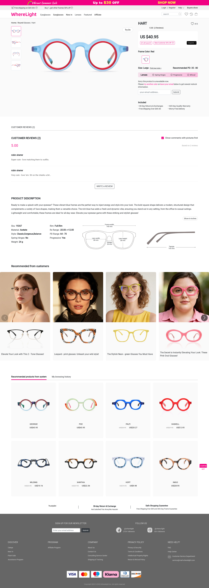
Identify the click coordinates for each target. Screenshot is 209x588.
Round (20, 22)
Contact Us (92, 551)
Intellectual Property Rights (138, 555)
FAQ (169, 547)
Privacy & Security (134, 547)
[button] (204, 318)
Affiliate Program (54, 547)
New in (69, 14)
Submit (176, 92)
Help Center (172, 551)
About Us (91, 547)
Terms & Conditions (135, 551)
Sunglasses (58, 14)
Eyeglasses (45, 14)
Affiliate (97, 14)
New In (10, 551)
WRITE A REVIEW (105, 186)
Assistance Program (15, 559)
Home (13, 22)
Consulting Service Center (97, 555)
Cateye (10, 547)
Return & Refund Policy (136, 559)
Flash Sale (12, 555)
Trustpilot (52, 506)
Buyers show (192, 7)
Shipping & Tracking (95, 559)
